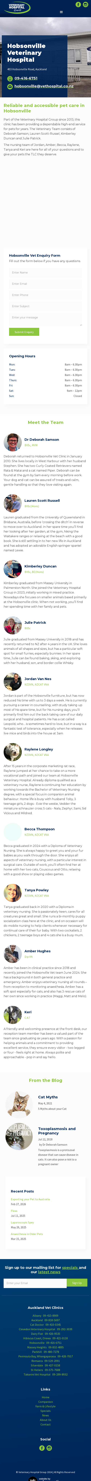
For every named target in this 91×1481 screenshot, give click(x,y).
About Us (45, 1420)
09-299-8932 (60, 1374)
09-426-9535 (52, 1333)
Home (45, 1397)
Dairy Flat (37, 1333)
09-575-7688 (52, 1370)
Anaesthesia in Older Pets (27, 1234)
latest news (49, 1272)
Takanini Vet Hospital (37, 1374)
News (45, 1415)
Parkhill (37, 1352)
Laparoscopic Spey (22, 1222)
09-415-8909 (50, 1315)
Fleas (14, 1211)
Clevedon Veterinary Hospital (37, 1329)
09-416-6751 (54, 1343)
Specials (46, 1411)
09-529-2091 (52, 1361)
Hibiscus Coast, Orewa (37, 1338)
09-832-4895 (56, 1347)
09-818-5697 (52, 1320)
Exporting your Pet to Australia (30, 1199)
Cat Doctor (37, 1324)
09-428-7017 (65, 1356)
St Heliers (37, 1370)
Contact (46, 1424)
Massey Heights (37, 1347)
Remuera (37, 1361)
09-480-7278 (51, 1352)
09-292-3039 (64, 1329)
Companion (45, 1402)
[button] (61, 12)
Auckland (37, 1320)
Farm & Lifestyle (45, 1406)
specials (70, 1267)
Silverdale (37, 1365)
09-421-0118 (60, 1338)
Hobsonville (37, 1343)
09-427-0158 (52, 1365)
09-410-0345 (53, 1324)
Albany (37, 1315)
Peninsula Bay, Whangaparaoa (37, 1356)
